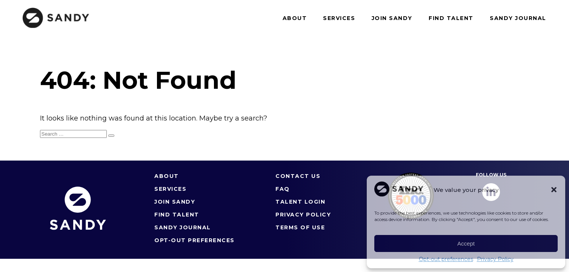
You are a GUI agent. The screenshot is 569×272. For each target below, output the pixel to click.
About (295, 18)
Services (339, 18)
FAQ (282, 188)
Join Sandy (392, 18)
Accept (466, 243)
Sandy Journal (518, 18)
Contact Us (297, 176)
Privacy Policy (495, 259)
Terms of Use (300, 227)
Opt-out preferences (446, 259)
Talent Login (300, 201)
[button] (554, 189)
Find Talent (451, 18)
